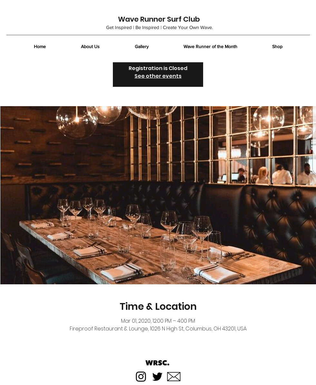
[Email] (174, 376)
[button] (306, 43)
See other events (158, 76)
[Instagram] (141, 376)
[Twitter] (157, 376)
